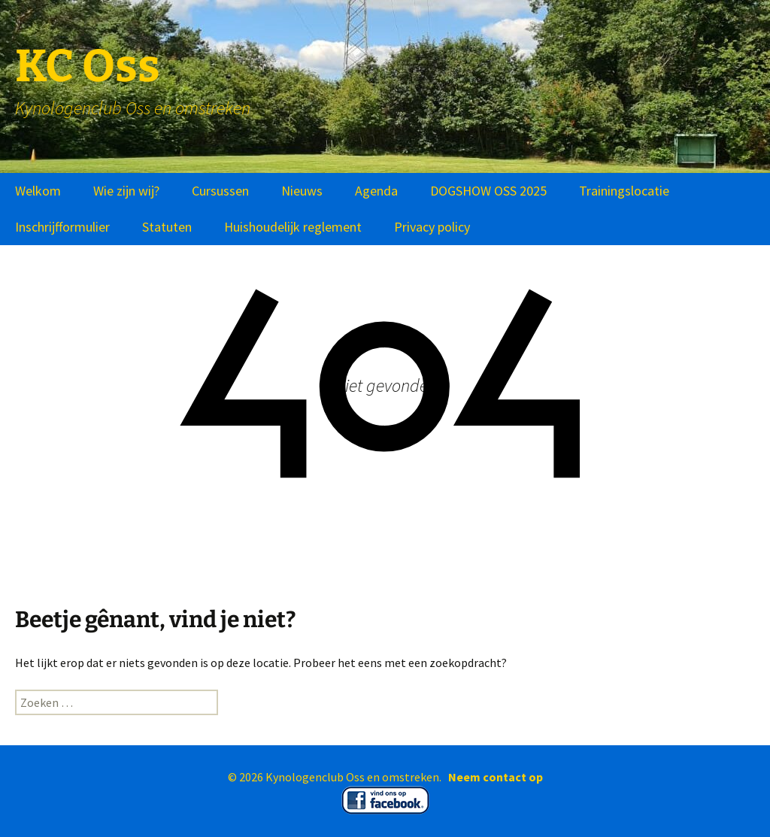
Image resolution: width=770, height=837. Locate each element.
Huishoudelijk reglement (293, 226)
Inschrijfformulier (62, 226)
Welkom (38, 190)
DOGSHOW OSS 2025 (488, 190)
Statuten (167, 226)
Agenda (376, 190)
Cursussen (220, 190)
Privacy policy (432, 226)
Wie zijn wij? (126, 190)
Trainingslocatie (624, 190)
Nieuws (302, 190)
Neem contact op (495, 776)
